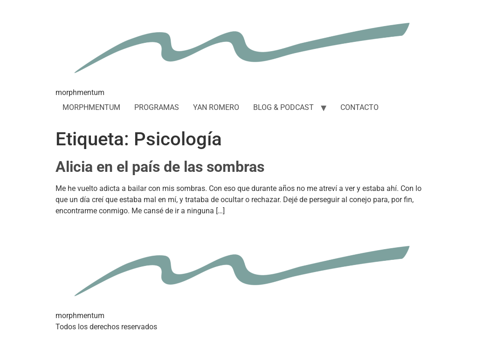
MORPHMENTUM (91, 107)
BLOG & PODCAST (283, 107)
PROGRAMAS (156, 107)
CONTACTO (359, 107)
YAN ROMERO (216, 107)
